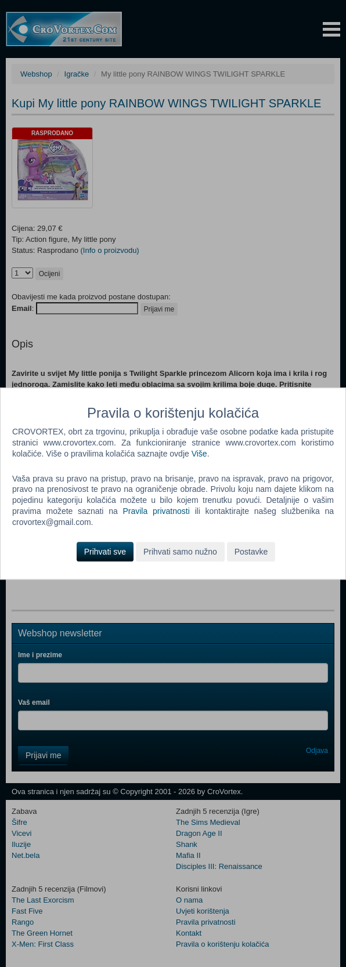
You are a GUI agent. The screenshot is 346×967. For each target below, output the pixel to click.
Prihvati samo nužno (180, 551)
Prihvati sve (105, 551)
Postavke (251, 551)
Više (199, 453)
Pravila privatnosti (155, 511)
